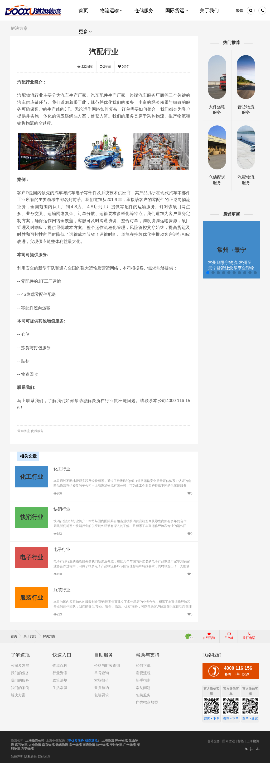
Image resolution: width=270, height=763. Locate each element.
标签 (241, 740)
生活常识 (59, 687)
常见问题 (143, 687)
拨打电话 (249, 635)
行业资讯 (59, 672)
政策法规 (59, 680)
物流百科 (59, 665)
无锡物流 (61, 744)
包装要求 (101, 694)
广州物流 (129, 744)
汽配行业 (104, 51)
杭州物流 (102, 744)
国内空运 (228, 740)
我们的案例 (20, 687)
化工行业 (61, 468)
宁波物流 (116, 744)
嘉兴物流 (21, 744)
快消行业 (61, 508)
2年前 (106, 67)
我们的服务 (20, 680)
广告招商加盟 (147, 702)
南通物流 (89, 744)
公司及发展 (20, 665)
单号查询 (101, 672)
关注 (124, 67)
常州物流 (75, 744)
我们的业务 (20, 672)
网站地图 (44, 756)
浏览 (85, 67)
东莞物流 (27, 748)
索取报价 (101, 680)
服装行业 (61, 589)
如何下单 (143, 665)
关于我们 (32, 635)
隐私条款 (30, 756)
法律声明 (17, 756)
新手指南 (143, 680)
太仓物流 (34, 744)
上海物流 (108, 740)
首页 (16, 635)
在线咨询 (209, 635)
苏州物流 (121, 740)
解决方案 (49, 636)
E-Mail (229, 635)
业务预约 (101, 687)
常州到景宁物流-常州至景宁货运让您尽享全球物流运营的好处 (230, 268)
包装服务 (143, 694)
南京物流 (48, 744)
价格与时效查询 (107, 665)
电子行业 (61, 549)
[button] (207, 272)
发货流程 (143, 672)
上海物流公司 (34, 740)
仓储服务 (213, 740)
